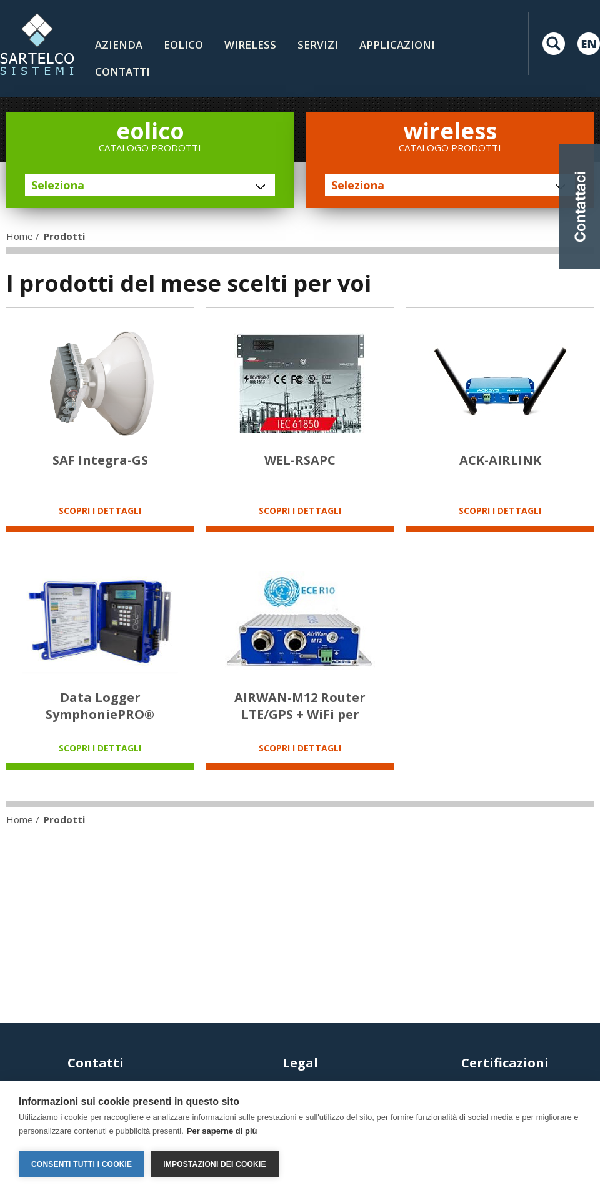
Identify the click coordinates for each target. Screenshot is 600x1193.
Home (19, 236)
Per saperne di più (222, 1131)
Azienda (118, 44)
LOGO (37, 43)
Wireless (250, 44)
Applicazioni (397, 44)
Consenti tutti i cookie (81, 1164)
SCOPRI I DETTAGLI (100, 511)
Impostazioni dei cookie (214, 1164)
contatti (122, 71)
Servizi (318, 44)
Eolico (183, 44)
